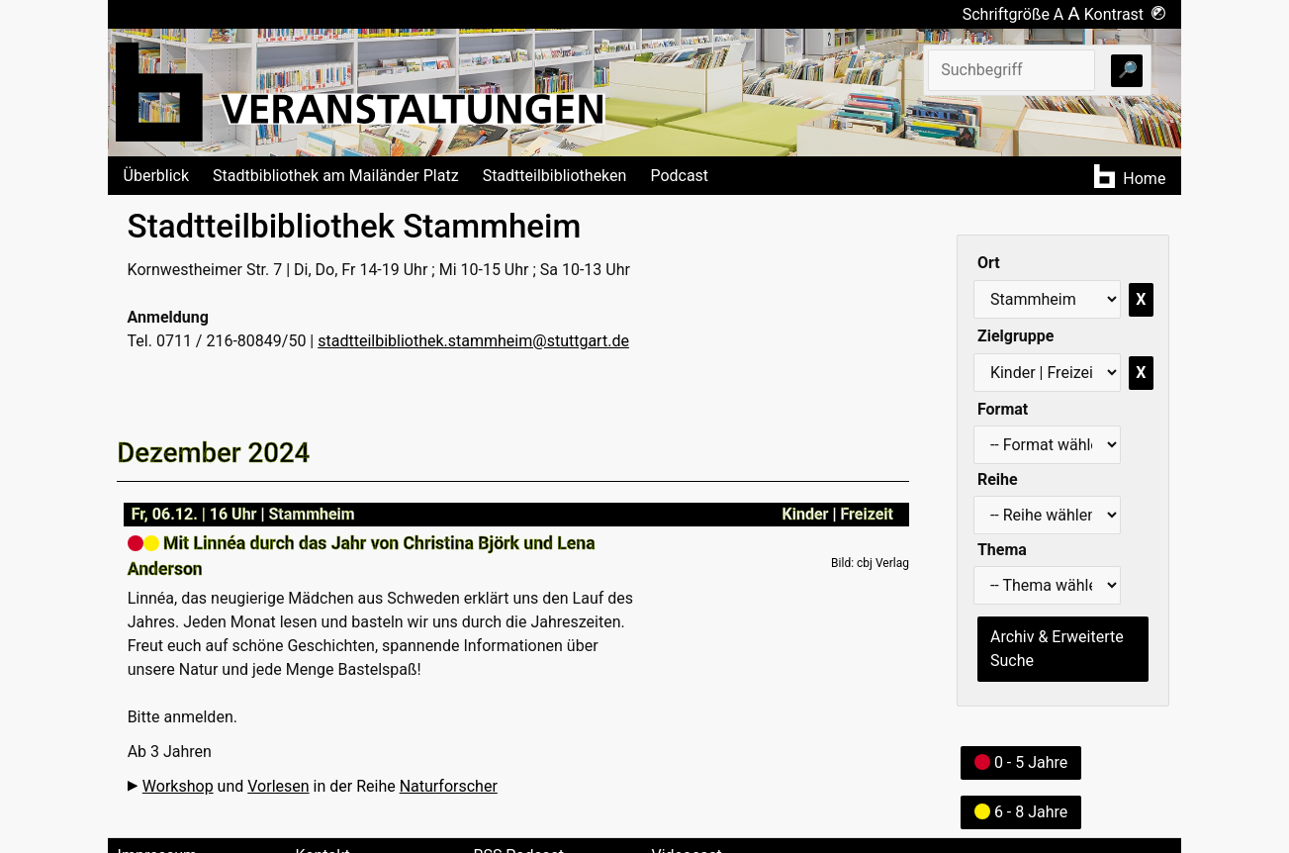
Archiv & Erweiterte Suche (1057, 648)
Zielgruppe (1015, 336)
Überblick (157, 175)
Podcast (679, 175)
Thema (1002, 549)
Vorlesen (278, 786)
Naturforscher (449, 786)
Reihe (997, 479)
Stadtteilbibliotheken (555, 175)
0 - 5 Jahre (1020, 762)
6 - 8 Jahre (1020, 812)
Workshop (178, 786)
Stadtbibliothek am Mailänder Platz (336, 175)
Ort (988, 262)
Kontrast (1125, 14)
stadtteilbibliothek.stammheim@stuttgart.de (473, 341)
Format (1002, 409)
